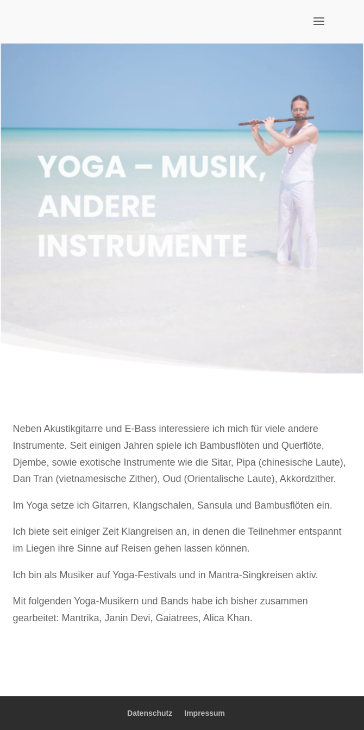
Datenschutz (149, 713)
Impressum (204, 713)
